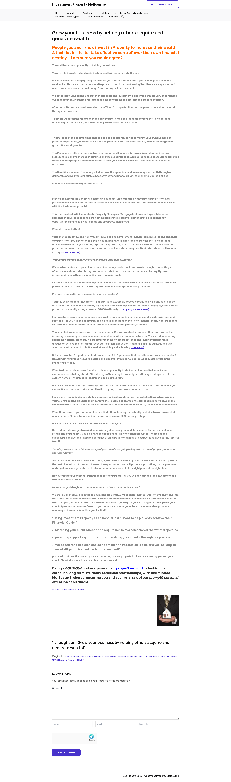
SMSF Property (62, 16)
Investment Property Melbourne (79, 4)
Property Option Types (159, 13)
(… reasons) (138, 347)
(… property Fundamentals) (135, 309)
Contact (78, 16)
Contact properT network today (70, 589)
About (69, 13)
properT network (71, 252)
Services (85, 13)
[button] (162, 4)
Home (57, 13)
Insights (99, 13)
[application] (73, 13)
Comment (58, 688)
